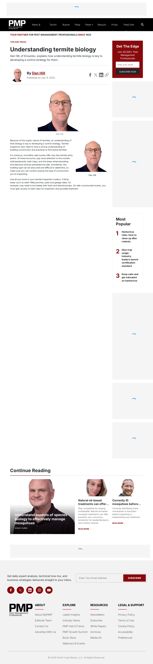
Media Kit (95, 637)
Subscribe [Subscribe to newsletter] (134, 578)
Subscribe (96, 620)
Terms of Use (126, 620)
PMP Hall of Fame (73, 626)
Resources (102, 28)
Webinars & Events (74, 643)
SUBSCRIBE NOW (127, 71)
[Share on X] (96, 75)
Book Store (69, 637)
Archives (95, 631)
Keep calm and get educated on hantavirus (130, 277)
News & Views (36, 28)
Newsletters (97, 614)
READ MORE (84, 529)
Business (66, 28)
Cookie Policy (126, 626)
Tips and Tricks (18, 42)
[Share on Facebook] (90, 75)
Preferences (125, 637)
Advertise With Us (45, 631)
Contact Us (41, 626)
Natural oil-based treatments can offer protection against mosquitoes (92, 506)
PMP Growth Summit (75, 631)
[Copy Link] (107, 75)
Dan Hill (38, 73)
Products (114, 28)
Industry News (71, 620)
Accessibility (125, 631)
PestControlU (129, 28)
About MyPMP (43, 614)
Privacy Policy (126, 614)
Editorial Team (43, 620)
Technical (53, 28)
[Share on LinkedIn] (101, 75)
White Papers (98, 626)
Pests (88, 24)
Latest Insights (71, 614)
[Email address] (127, 65)
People (77, 28)
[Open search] (142, 25)
